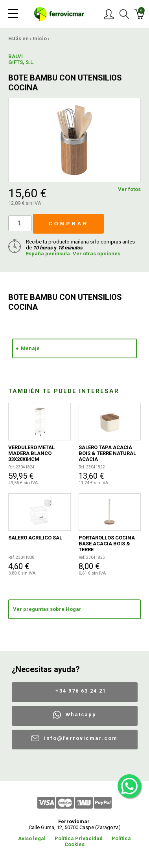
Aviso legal (32, 838)
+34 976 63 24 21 (80, 691)
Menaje (30, 348)
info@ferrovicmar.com (81, 738)
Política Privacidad (79, 838)
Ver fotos (129, 189)
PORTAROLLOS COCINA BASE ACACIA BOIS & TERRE (107, 543)
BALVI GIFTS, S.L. (21, 59)
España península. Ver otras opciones (73, 254)
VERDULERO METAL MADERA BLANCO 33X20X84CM (31, 453)
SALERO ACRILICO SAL (35, 538)
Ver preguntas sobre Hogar (47, 609)
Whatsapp (81, 714)
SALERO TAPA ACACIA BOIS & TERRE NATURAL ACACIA (107, 453)
